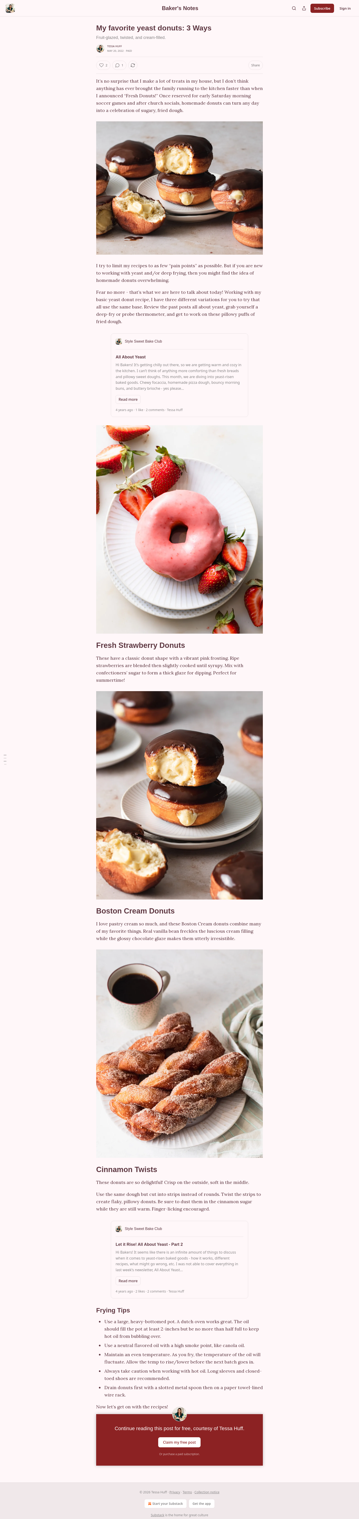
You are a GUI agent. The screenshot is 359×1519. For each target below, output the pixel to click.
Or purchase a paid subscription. (179, 1454)
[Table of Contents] (5, 759)
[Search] (294, 8)
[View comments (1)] (119, 65)
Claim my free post (179, 1442)
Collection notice (206, 1492)
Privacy (174, 1492)
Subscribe (322, 8)
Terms (187, 1492)
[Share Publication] (304, 8)
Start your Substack (165, 1503)
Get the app (202, 1503)
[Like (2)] (103, 65)
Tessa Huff (114, 46)
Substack (157, 1515)
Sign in (345, 8)
